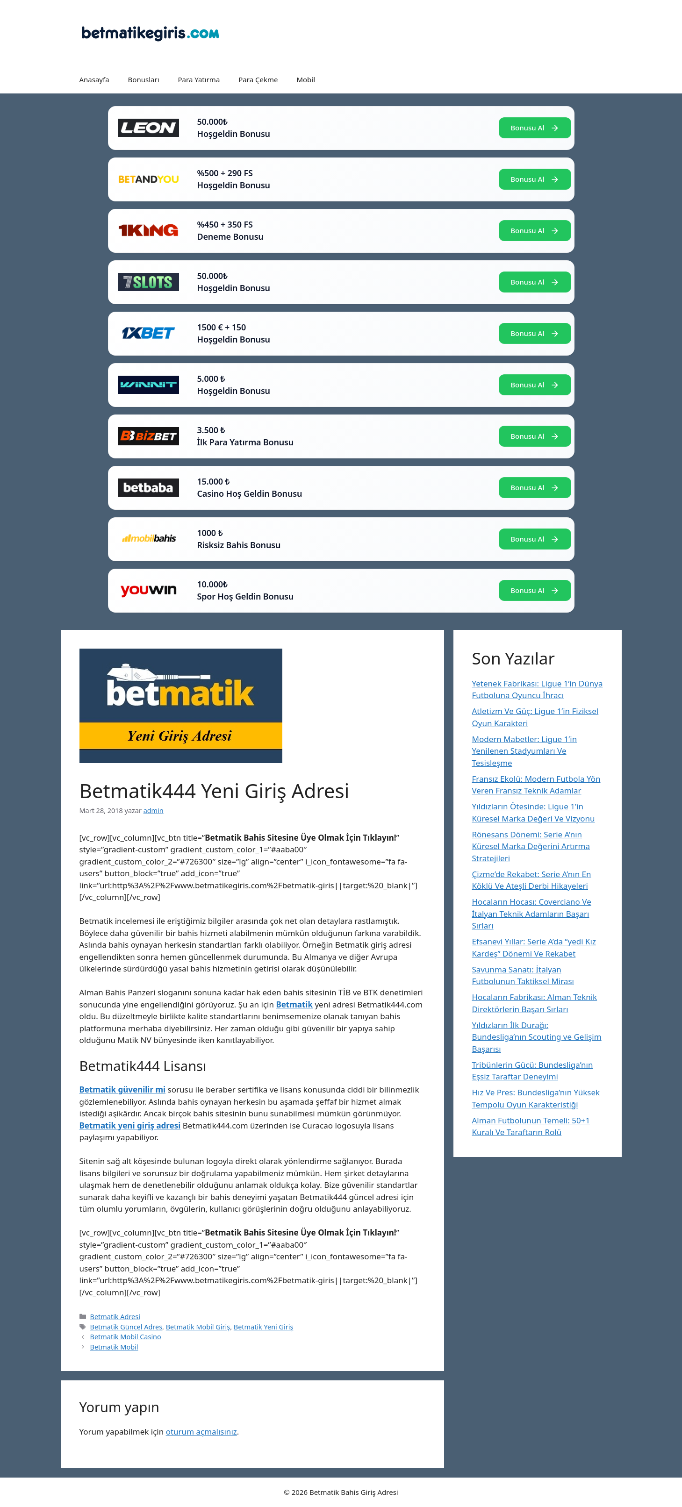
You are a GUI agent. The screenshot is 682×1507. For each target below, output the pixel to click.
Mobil (305, 79)
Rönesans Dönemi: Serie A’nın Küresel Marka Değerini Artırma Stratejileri (531, 846)
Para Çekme (258, 79)
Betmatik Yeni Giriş (264, 1326)
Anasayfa (94, 79)
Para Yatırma (199, 79)
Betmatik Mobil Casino (125, 1336)
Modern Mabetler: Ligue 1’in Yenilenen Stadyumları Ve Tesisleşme (524, 751)
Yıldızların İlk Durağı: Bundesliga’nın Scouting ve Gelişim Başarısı (537, 1037)
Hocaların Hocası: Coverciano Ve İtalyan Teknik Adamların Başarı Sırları (531, 913)
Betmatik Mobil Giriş (198, 1326)
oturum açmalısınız (201, 1431)
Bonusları (143, 79)
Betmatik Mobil (114, 1347)
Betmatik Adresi (115, 1316)
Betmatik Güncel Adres (126, 1326)
